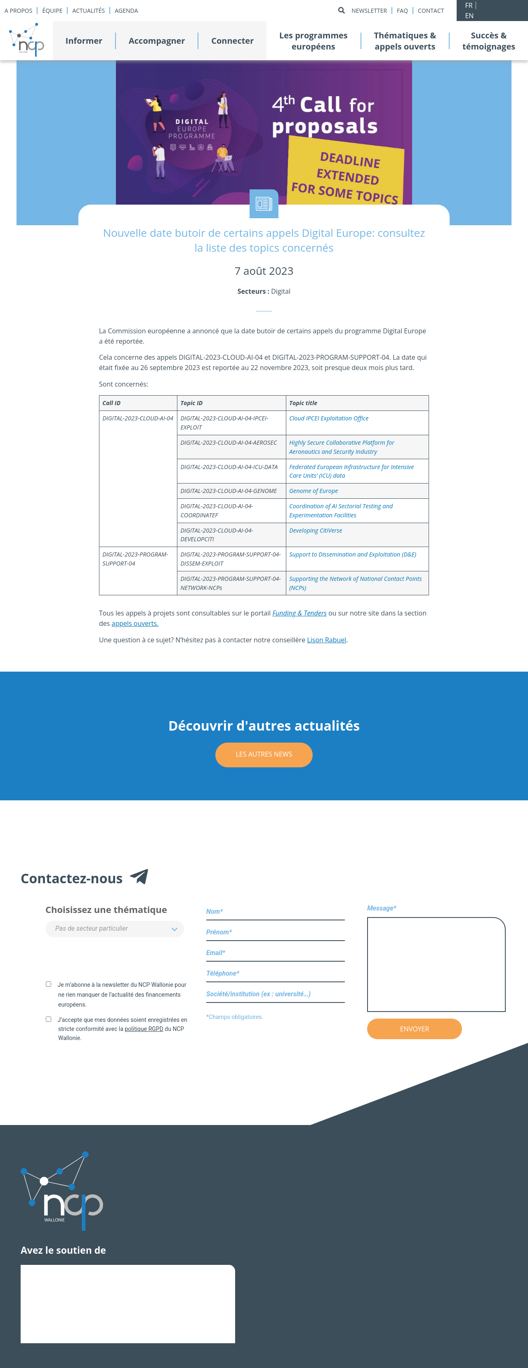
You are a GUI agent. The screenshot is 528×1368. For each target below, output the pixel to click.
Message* (436, 959)
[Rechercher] (341, 10)
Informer (84, 40)
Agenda (126, 10)
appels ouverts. (135, 623)
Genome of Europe (313, 491)
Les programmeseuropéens (313, 41)
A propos (18, 10)
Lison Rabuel (326, 639)
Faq (402, 10)
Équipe (52, 10)
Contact (431, 10)
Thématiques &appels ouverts (405, 41)
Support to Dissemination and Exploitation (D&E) (352, 554)
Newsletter (369, 10)
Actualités (88, 10)
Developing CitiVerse (315, 530)
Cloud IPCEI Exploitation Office (328, 418)
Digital (280, 291)
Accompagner (157, 40)
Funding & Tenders (299, 613)
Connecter (232, 40)
